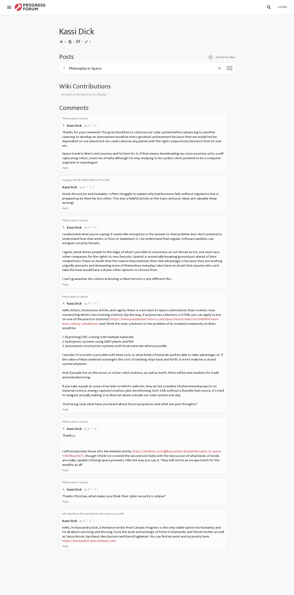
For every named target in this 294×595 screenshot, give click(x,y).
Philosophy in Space (75, 118)
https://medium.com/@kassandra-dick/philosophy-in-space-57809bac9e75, (142, 453)
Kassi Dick (74, 125)
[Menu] (9, 7)
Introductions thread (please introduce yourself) (93, 513)
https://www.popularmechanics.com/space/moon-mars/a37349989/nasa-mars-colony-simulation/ (140, 321)
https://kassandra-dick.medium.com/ (89, 541)
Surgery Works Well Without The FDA (86, 180)
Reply (65, 168)
